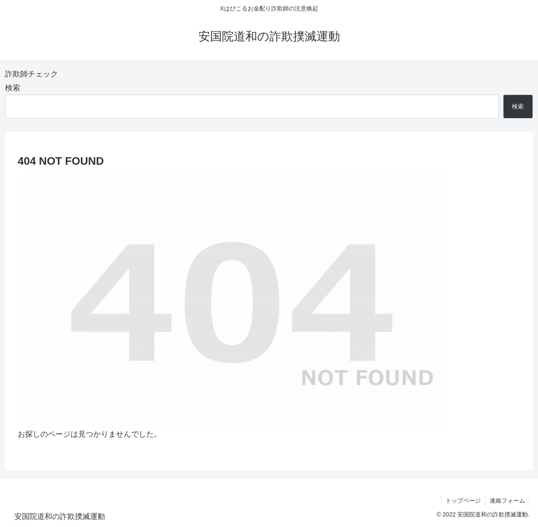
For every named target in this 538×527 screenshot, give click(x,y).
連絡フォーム (507, 500)
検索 (12, 88)
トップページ (463, 500)
